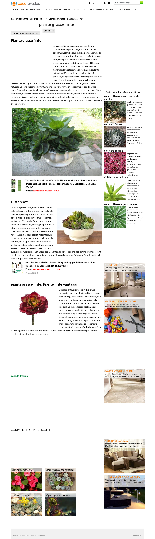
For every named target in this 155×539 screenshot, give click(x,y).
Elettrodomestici (53, 9)
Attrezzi (77, 9)
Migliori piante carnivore (57, 495)
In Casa (15, 9)
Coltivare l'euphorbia (22, 470)
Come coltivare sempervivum (59, 470)
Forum (92, 3)
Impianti (100, 9)
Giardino (67, 9)
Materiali (110, 9)
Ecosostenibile (123, 9)
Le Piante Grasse (57, 18)
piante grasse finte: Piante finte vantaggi (44, 284)
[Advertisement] (39, 16)
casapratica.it (26, 18)
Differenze (20, 202)
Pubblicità (137, 536)
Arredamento (36, 9)
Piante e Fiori (40, 18)
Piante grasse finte (26, 40)
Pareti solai (89, 9)
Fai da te (24, 9)
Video (134, 9)
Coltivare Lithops (20, 495)
